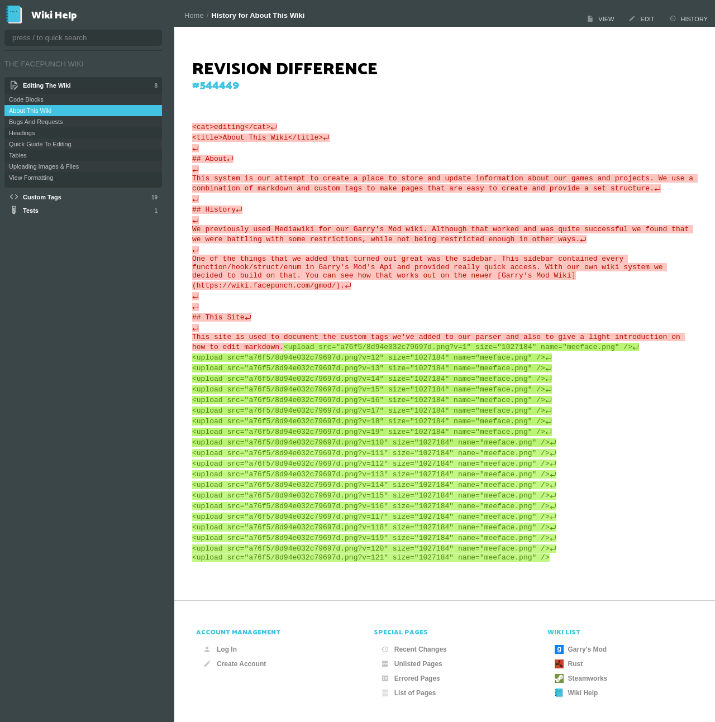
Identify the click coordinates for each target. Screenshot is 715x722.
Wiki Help (576, 692)
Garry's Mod (581, 649)
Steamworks (581, 678)
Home (194, 15)
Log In (220, 649)
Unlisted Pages (411, 663)
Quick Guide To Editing (40, 144)
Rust (569, 663)
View (600, 19)
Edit (641, 19)
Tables (18, 155)
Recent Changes (414, 649)
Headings (22, 133)
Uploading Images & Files (44, 166)
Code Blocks (26, 99)
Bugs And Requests (36, 121)
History (688, 19)
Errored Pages (410, 678)
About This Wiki (30, 110)
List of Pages (408, 692)
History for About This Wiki (257, 15)
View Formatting (31, 177)
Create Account (234, 663)
